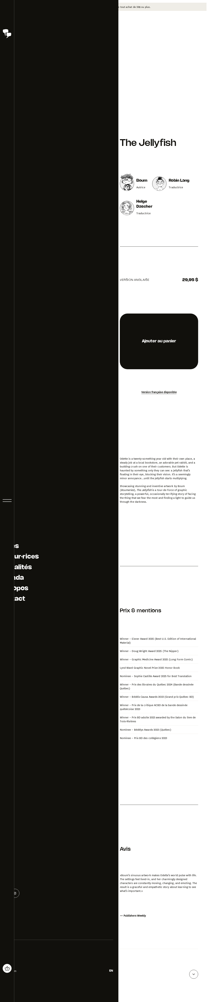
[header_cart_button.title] (7, 968)
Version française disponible (159, 387)
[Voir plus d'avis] (193, 968)
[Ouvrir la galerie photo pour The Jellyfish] (86, 582)
